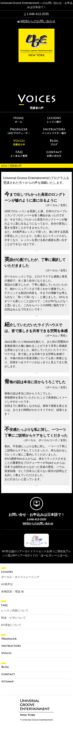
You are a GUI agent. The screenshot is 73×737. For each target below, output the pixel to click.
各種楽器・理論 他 (12, 591)
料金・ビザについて (13, 617)
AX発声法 (7, 584)
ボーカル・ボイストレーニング (20, 577)
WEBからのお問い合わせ (37, 21)
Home (4, 165)
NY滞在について (11, 625)
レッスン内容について (14, 610)
